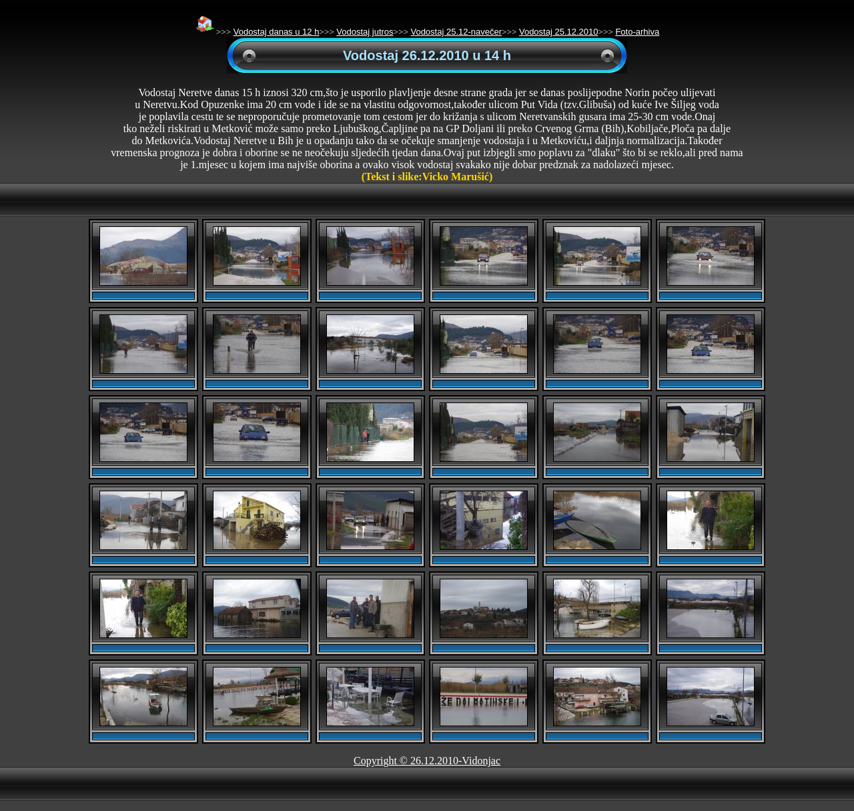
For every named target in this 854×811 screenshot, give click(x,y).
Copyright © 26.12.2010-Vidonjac (427, 760)
